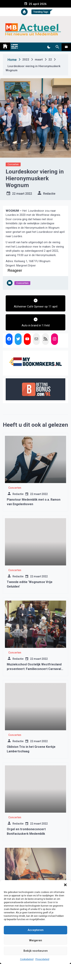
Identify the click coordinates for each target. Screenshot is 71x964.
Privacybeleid (42, 959)
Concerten (13, 164)
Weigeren (35, 940)
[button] (65, 885)
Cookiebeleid (27, 959)
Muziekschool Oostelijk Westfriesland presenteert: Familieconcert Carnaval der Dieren (34, 669)
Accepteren (36, 930)
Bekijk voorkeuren (35, 950)
